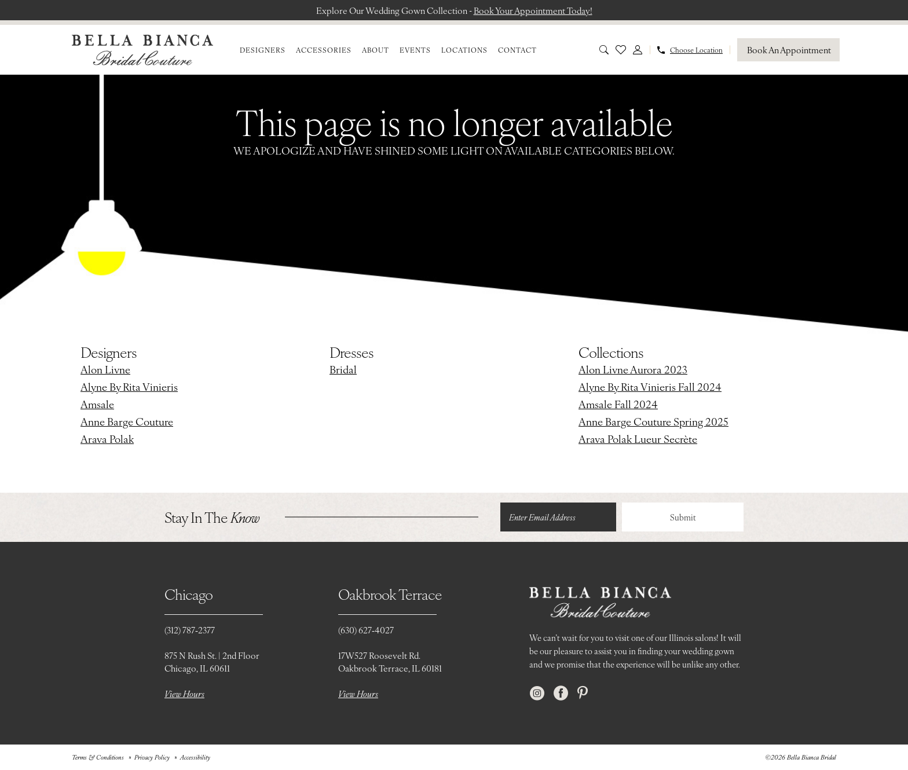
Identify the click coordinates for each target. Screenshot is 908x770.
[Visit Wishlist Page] (620, 50)
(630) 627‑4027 (366, 630)
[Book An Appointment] (788, 49)
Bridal (343, 369)
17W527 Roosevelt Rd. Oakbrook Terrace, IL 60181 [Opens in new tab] (390, 661)
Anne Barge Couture (126, 421)
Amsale (97, 404)
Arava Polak (107, 438)
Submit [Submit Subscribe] (683, 517)
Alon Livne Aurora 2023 (633, 369)
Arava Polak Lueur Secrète (638, 438)
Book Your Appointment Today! (533, 10)
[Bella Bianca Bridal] (142, 50)
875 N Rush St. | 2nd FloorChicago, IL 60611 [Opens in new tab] (211, 661)
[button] (637, 49)
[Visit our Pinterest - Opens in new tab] (582, 693)
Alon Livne (105, 369)
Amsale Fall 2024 (618, 404)
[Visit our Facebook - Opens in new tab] (561, 693)
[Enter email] (558, 517)
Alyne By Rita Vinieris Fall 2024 (650, 386)
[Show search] (604, 49)
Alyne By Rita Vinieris (129, 386)
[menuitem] (263, 49)
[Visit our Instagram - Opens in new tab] (537, 693)
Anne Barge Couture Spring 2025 (653, 421)
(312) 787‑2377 (189, 630)
